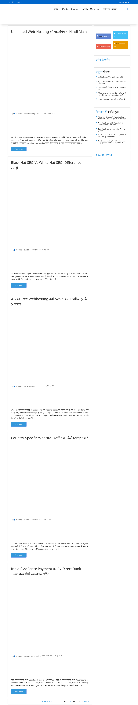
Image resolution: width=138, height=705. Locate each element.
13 (60, 701)
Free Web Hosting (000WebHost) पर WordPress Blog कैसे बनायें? (110, 124)
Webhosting (30, 114)
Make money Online (33, 656)
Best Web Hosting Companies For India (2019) (112, 130)
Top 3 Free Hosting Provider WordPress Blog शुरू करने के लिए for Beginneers (112, 142)
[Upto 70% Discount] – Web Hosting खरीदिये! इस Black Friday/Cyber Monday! (112, 118)
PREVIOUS (47, 701)
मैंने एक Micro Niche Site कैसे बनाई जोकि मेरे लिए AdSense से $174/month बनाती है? (112, 94)
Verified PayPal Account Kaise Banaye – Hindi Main (112, 82)
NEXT (84, 701)
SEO (27, 250)
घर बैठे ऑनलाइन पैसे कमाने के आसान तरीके (110, 77)
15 (69, 701)
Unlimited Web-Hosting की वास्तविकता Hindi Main (49, 31)
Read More (19, 149)
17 (78, 701)
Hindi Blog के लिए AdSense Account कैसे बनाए (111, 88)
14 (65, 701)
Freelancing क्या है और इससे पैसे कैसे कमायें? (111, 99)
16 (74, 701)
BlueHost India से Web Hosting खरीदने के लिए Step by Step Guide (112, 136)
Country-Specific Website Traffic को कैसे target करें (49, 437)
